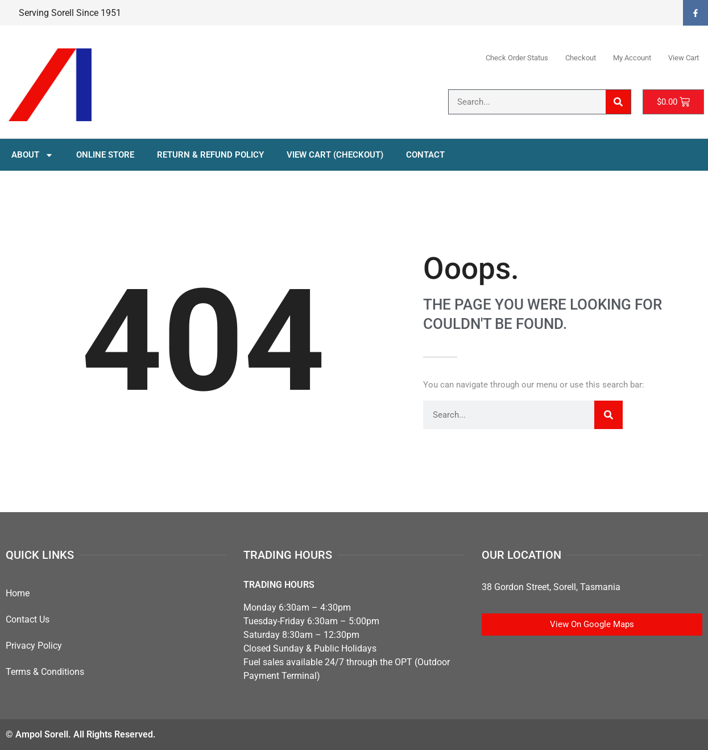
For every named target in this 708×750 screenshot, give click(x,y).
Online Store (105, 155)
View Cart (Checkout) (335, 155)
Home (18, 593)
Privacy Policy (34, 645)
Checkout (580, 57)
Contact (425, 155)
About (32, 155)
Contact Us (27, 619)
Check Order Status (517, 57)
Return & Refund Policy (210, 155)
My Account (632, 57)
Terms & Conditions (45, 671)
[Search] (618, 102)
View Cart (683, 57)
